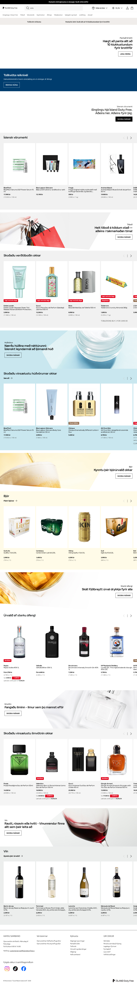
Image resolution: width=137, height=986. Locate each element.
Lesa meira (125, 54)
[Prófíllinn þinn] (127, 8)
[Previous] (124, 137)
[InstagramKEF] (7, 971)
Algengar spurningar (77, 941)
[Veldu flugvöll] (99, 8)
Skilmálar (107, 941)
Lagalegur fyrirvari (110, 946)
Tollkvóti (73, 946)
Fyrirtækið (107, 949)
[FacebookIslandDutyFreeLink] (24, 971)
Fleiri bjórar (9, 501)
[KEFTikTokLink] (16, 971)
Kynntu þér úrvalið (12, 856)
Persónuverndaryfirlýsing (112, 944)
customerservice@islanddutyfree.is (22, 951)
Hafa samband (75, 955)
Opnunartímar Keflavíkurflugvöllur (49, 941)
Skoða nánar (124, 119)
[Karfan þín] (132, 8)
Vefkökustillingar (109, 955)
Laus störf (107, 952)
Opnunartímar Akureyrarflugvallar (49, 944)
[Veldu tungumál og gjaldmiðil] (117, 8)
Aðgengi (73, 952)
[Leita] (54, 8)
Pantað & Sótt (75, 944)
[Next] (130, 137)
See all (6, 378)
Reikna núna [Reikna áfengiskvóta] (12, 85)
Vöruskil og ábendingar (78, 949)
